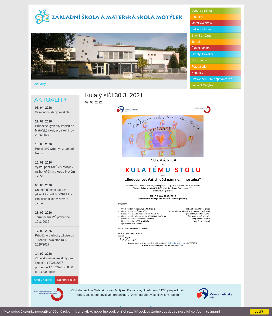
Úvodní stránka (202, 10)
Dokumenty (199, 60)
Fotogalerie (199, 66)
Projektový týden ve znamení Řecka (54, 149)
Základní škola (201, 29)
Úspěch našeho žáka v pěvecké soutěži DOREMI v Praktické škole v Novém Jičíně (53, 194)
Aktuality (40, 84)
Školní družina (201, 35)
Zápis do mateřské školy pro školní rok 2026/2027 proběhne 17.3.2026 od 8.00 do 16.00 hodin (54, 262)
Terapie (196, 41)
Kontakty (197, 72)
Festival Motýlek (202, 85)
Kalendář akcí (66, 280)
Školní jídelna (201, 48)
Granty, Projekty (202, 54)
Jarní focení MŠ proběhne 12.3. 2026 (52, 217)
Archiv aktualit (43, 280)
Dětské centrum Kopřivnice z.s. (212, 79)
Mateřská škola (202, 23)
